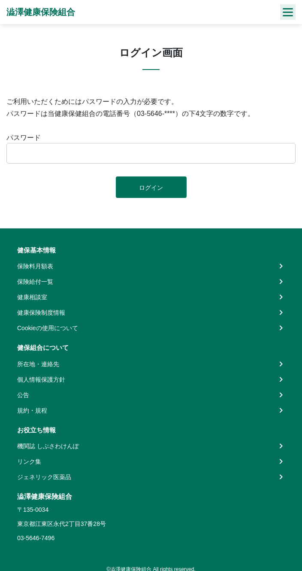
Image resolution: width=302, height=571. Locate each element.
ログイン (151, 187)
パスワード (23, 137)
